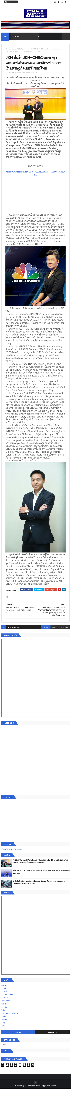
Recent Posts (18, 1045)
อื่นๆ (3, 1036)
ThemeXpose (30, 1099)
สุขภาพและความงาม (9, 1026)
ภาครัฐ (4, 1032)
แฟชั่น (3, 1029)
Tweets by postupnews (11, 862)
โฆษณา (14, 50)
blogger (45, 640)
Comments (52, 1045)
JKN (28, 50)
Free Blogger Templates (46, 1099)
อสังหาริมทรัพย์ (7, 1008)
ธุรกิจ (23, 50)
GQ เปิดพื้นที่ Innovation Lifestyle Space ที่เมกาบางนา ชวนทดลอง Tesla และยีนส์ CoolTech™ (39, 895)
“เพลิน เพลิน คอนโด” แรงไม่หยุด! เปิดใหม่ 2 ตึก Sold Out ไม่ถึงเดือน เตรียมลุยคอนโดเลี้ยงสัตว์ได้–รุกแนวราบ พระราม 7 (40, 874)
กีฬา (3, 1023)
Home (7, 50)
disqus (55, 640)
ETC (4, 1058)
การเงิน (4, 1020)
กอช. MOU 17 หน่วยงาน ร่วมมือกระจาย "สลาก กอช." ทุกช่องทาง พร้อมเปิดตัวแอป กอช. (41, 885)
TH (32, 50)
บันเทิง (4, 1017)
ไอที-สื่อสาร (6, 1014)
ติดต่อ (3, 1039)
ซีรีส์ (19, 50)
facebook (64, 640)
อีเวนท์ (4, 1005)
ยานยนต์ (4, 1011)
